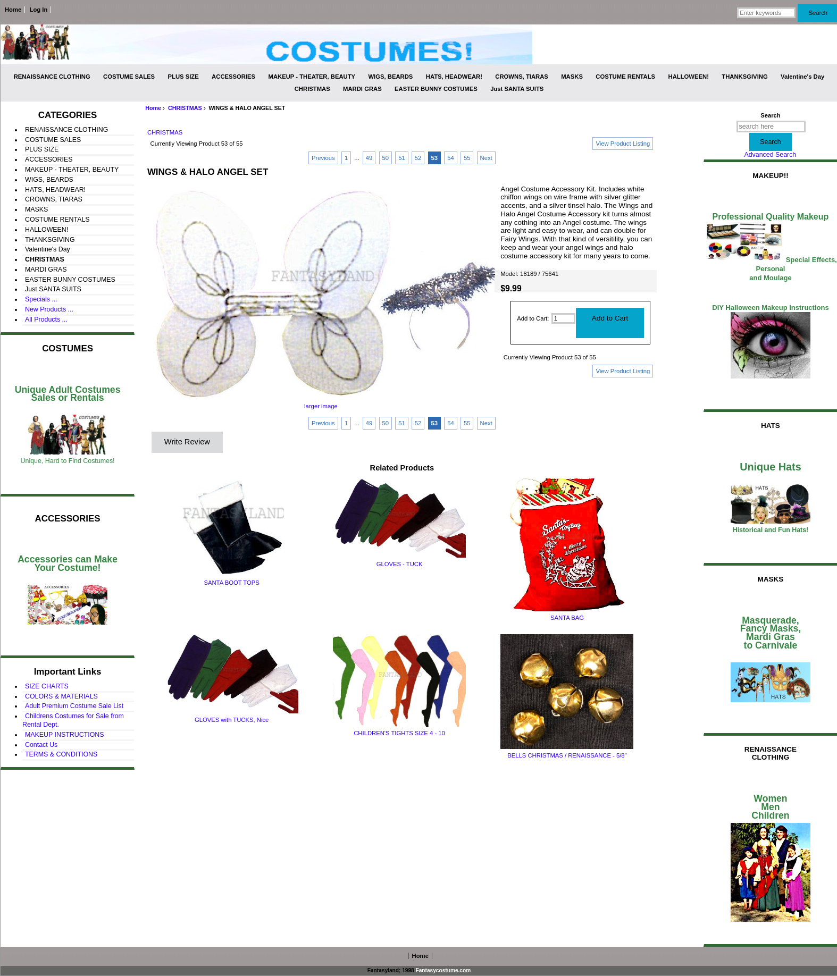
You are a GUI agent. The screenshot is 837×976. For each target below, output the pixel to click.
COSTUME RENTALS (625, 76)
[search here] (771, 126)
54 (450, 158)
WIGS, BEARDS (390, 76)
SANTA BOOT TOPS (231, 582)
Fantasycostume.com (443, 970)
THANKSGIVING (744, 76)
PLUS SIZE (183, 76)
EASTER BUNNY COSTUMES (436, 89)
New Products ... (49, 309)
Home (13, 9)
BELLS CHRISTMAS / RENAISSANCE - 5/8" (566, 755)
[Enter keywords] (766, 12)
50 (385, 158)
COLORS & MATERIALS (61, 696)
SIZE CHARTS (47, 686)
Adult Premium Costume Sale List (74, 706)
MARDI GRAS (362, 89)
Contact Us (41, 744)
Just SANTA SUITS (516, 89)
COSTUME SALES (129, 76)
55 (467, 158)
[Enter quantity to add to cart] (563, 318)
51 (401, 158)
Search (770, 115)
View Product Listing (623, 143)
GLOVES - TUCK (399, 564)
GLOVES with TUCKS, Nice (232, 720)
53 (434, 158)
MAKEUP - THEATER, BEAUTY (312, 76)
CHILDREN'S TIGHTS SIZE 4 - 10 (399, 733)
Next (486, 158)
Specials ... (41, 299)
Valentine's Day (802, 76)
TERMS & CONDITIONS (61, 754)
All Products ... (46, 319)
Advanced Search (770, 154)
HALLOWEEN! (688, 76)
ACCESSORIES (233, 76)
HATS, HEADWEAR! (454, 76)
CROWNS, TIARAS (521, 76)
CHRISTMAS (185, 108)
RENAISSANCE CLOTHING (52, 76)
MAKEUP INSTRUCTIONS (64, 734)
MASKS (572, 76)
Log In (39, 9)
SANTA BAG (567, 618)
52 (418, 158)
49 (369, 158)
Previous (323, 158)
